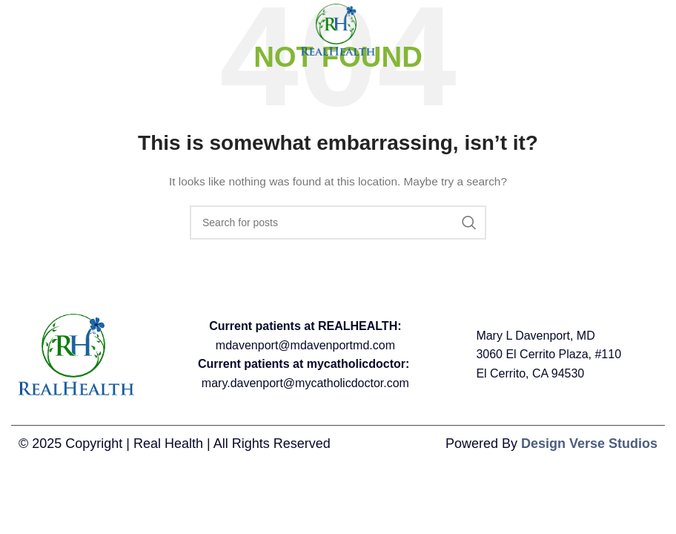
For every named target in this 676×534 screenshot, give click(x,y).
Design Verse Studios (589, 443)
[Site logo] (338, 29)
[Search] (338, 222)
